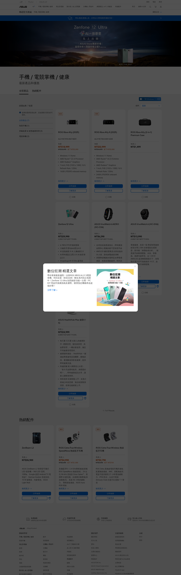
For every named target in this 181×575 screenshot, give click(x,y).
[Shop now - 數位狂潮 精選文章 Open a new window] (52, 290)
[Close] (135, 266)
